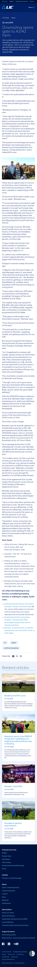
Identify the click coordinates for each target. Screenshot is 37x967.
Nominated (6, 859)
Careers (5, 894)
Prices (4, 869)
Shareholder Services (21, 1)
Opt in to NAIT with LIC (8, 959)
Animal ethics (5, 957)
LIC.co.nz (4, 1)
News (13, 18)
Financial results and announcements (15, 925)
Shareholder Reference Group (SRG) (14, 919)
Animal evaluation (8, 891)
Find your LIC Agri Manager (11, 878)
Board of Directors (8, 916)
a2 (5, 643)
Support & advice (8, 931)
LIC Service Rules (6, 951)
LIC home (5, 18)
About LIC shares (8, 913)
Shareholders (7, 909)
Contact (5, 875)
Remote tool (14, 957)
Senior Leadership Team (10, 887)
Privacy (4, 954)
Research (5, 900)
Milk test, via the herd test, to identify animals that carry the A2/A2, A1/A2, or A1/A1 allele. (19, 630)
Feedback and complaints (20, 951)
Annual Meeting (7, 922)
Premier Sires (6, 856)
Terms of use (11, 954)
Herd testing (6, 862)
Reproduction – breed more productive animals (18, 938)
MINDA (11, 1)
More (31, 1)
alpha (13, 643)
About (4, 884)
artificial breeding (11, 648)
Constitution (20, 954)
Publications (6, 903)
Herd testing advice (9, 935)
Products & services (9, 850)
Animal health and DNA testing (13, 865)
